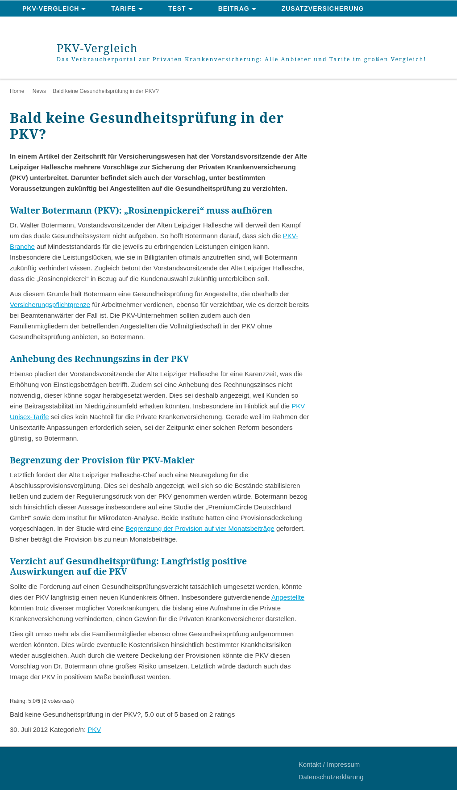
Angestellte (287, 597)
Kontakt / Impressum (329, 764)
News (39, 91)
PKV (94, 729)
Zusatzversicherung (323, 8)
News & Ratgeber (56, 25)
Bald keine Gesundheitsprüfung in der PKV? (106, 91)
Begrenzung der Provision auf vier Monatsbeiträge (199, 528)
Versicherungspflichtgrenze (50, 304)
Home (17, 91)
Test (177, 8)
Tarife (123, 8)
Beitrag (233, 8)
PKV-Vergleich (50, 8)
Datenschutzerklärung (331, 777)
